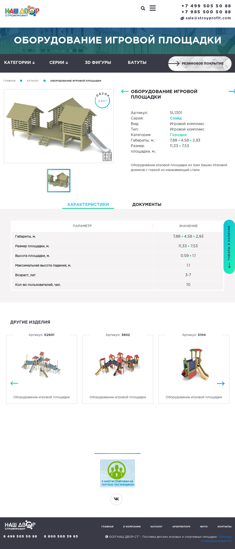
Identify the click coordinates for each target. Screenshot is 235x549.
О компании (132, 527)
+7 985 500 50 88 (207, 12)
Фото (204, 527)
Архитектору (181, 527)
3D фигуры (98, 63)
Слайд (176, 118)
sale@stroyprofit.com (205, 18)
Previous (14, 383)
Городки (178, 135)
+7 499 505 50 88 (207, 6)
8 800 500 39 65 (61, 536)
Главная (9, 81)
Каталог (33, 81)
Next (221, 383)
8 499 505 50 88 (20, 536)
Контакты (225, 527)
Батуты (137, 63)
